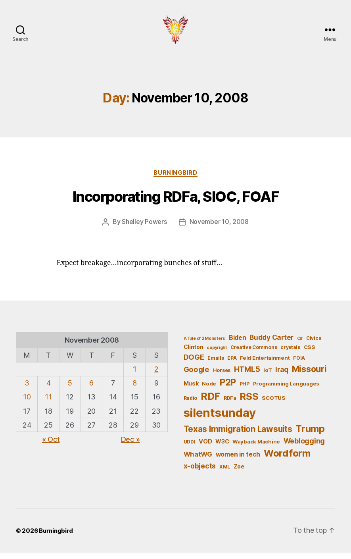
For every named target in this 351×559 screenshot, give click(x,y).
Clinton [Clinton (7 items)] (193, 353)
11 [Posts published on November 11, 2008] (48, 403)
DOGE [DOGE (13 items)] (194, 363)
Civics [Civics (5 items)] (313, 344)
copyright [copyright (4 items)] (217, 354)
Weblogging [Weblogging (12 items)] (304, 447)
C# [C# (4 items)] (300, 344)
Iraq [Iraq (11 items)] (281, 376)
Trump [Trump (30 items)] (310, 434)
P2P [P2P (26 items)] (228, 388)
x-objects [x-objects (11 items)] (200, 472)
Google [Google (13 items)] (196, 375)
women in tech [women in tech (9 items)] (238, 461)
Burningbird (175, 179)
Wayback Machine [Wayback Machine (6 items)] (256, 448)
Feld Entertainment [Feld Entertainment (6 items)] (265, 363)
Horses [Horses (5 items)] (221, 377)
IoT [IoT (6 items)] (267, 376)
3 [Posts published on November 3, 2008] (27, 389)
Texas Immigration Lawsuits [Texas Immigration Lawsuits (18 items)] (238, 435)
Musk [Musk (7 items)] (191, 389)
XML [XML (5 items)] (224, 473)
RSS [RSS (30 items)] (249, 403)
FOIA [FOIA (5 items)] (299, 364)
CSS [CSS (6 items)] (309, 353)
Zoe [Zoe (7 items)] (239, 472)
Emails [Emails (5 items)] (215, 364)
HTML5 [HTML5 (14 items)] (247, 375)
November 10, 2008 (219, 228)
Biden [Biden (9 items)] (237, 344)
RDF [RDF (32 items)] (210, 403)
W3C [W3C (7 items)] (222, 447)
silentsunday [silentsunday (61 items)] (220, 419)
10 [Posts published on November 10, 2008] (27, 403)
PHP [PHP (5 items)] (244, 390)
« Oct (51, 445)
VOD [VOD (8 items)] (205, 447)
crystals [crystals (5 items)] (290, 354)
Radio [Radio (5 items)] (191, 404)
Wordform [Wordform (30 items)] (287, 459)
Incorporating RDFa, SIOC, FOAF (175, 203)
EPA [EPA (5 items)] (231, 364)
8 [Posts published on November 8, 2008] (134, 389)
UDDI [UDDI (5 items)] (190, 448)
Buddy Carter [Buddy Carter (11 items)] (271, 343)
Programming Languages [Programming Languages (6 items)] (286, 389)
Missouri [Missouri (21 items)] (309, 375)
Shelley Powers (144, 228)
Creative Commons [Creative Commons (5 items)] (253, 354)
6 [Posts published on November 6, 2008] (91, 389)
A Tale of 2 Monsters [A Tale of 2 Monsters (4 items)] (205, 344)
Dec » (130, 445)
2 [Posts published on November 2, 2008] (156, 375)
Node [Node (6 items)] (209, 389)
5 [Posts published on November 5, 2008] (70, 389)
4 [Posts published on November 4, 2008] (48, 389)
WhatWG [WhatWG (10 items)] (198, 461)
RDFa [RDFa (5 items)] (230, 404)
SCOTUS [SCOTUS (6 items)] (273, 404)
